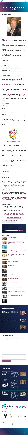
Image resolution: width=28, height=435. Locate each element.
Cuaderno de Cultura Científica (7, 371)
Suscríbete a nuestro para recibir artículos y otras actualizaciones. (14, 228)
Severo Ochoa (8, 150)
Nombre (3, 350)
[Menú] (26, 1)
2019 (18, 120)
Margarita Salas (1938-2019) (8, 184)
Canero (6, 40)
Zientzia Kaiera (4, 379)
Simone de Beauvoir (5, 103)
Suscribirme (21, 230)
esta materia (10, 71)
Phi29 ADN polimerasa (10, 145)
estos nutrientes (5, 78)
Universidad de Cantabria (7, 160)
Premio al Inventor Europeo (11, 120)
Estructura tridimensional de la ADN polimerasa (13, 141)
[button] (5, 214)
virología (11, 165)
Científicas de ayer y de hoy (7, 198)
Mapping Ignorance (5, 391)
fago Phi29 (17, 68)
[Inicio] (2, 1)
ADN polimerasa (10, 68)
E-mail (3, 353)
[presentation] (14, 238)
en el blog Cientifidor (18, 199)
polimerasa (9, 94)
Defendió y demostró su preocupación (9, 84)
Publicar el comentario (6, 361)
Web (2, 357)
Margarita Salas (6, 179)
